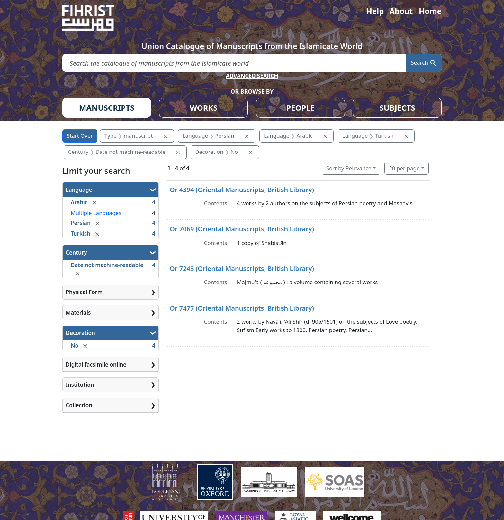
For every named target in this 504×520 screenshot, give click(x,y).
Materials (78, 312)
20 (404, 168)
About (401, 10)
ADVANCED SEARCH (252, 75)
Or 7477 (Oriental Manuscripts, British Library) (242, 308)
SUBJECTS (397, 107)
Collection (79, 405)
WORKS (204, 107)
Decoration (80, 333)
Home (430, 10)
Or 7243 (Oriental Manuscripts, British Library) (242, 268)
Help (375, 10)
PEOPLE (300, 107)
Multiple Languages (96, 213)
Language (79, 189)
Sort (349, 168)
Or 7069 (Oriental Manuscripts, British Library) (242, 229)
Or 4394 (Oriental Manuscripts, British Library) (242, 189)
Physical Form (84, 292)
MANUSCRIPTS (107, 107)
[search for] (234, 63)
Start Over (80, 135)
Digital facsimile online (96, 364)
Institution (80, 384)
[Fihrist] (94, 18)
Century (76, 252)
